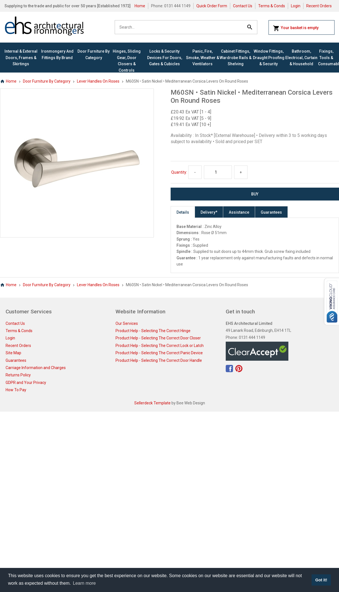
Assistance (239, 212)
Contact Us (242, 6)
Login (295, 6)
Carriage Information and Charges (36, 367)
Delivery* (209, 212)
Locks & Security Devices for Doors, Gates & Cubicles (164, 57)
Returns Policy (18, 375)
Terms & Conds (271, 6)
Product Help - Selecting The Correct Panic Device (159, 353)
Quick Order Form (211, 6)
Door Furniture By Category (93, 54)
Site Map (13, 353)
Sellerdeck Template (152, 403)
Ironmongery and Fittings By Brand (57, 54)
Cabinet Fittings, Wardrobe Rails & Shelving (235, 57)
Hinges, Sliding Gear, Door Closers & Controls (127, 60)
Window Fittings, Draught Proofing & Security (268, 57)
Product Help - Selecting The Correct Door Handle (159, 360)
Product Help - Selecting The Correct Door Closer (158, 338)
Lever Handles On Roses (98, 81)
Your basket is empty (296, 28)
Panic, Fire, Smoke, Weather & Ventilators (202, 57)
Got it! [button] (321, 580)
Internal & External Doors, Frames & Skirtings (20, 57)
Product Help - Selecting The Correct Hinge (153, 330)
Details (182, 212)
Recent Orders (319, 6)
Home (140, 6)
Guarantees (271, 212)
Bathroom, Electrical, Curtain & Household (301, 57)
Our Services (127, 323)
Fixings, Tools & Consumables (326, 57)
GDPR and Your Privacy (26, 382)
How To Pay (16, 390)
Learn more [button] (84, 583)
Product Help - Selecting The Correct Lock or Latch (160, 345)
